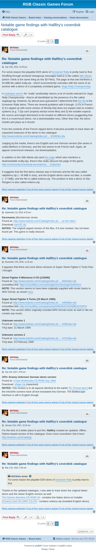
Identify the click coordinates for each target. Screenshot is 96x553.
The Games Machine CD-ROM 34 (21, 497)
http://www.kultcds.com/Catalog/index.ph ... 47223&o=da (44, 338)
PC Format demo (78, 388)
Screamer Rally (60, 72)
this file (82, 100)
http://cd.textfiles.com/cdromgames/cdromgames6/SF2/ (50, 284)
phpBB (38, 546)
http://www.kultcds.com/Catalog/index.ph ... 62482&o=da (33, 136)
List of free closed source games (76, 189)
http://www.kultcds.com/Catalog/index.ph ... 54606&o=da (44, 302)
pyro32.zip (20, 224)
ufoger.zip (20, 384)
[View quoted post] (30, 476)
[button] (48, 41)
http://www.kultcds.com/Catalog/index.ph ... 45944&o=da (44, 281)
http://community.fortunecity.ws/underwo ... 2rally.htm (31, 164)
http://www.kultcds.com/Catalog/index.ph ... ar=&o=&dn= (44, 220)
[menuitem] (6, 11)
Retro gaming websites (13, 189)
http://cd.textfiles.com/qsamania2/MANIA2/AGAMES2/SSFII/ (53, 306)
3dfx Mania (85, 75)
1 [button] (52, 41)
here (30, 291)
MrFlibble (14, 48)
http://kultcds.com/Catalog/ (17, 437)
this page (50, 157)
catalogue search (13, 93)
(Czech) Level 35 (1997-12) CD (19, 501)
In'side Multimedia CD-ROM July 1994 (34, 380)
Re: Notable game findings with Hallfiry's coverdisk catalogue (42, 61)
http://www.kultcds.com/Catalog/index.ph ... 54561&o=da (44, 324)
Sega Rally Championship (76, 86)
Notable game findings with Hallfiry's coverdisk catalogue (41, 27)
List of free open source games (43, 189)
